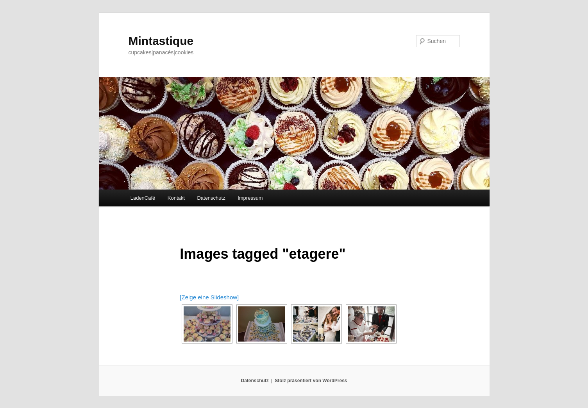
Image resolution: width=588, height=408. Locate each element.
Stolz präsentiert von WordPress (311, 380)
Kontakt (176, 198)
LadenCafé (142, 198)
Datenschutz (211, 198)
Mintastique (161, 40)
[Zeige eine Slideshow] (209, 297)
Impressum (250, 198)
